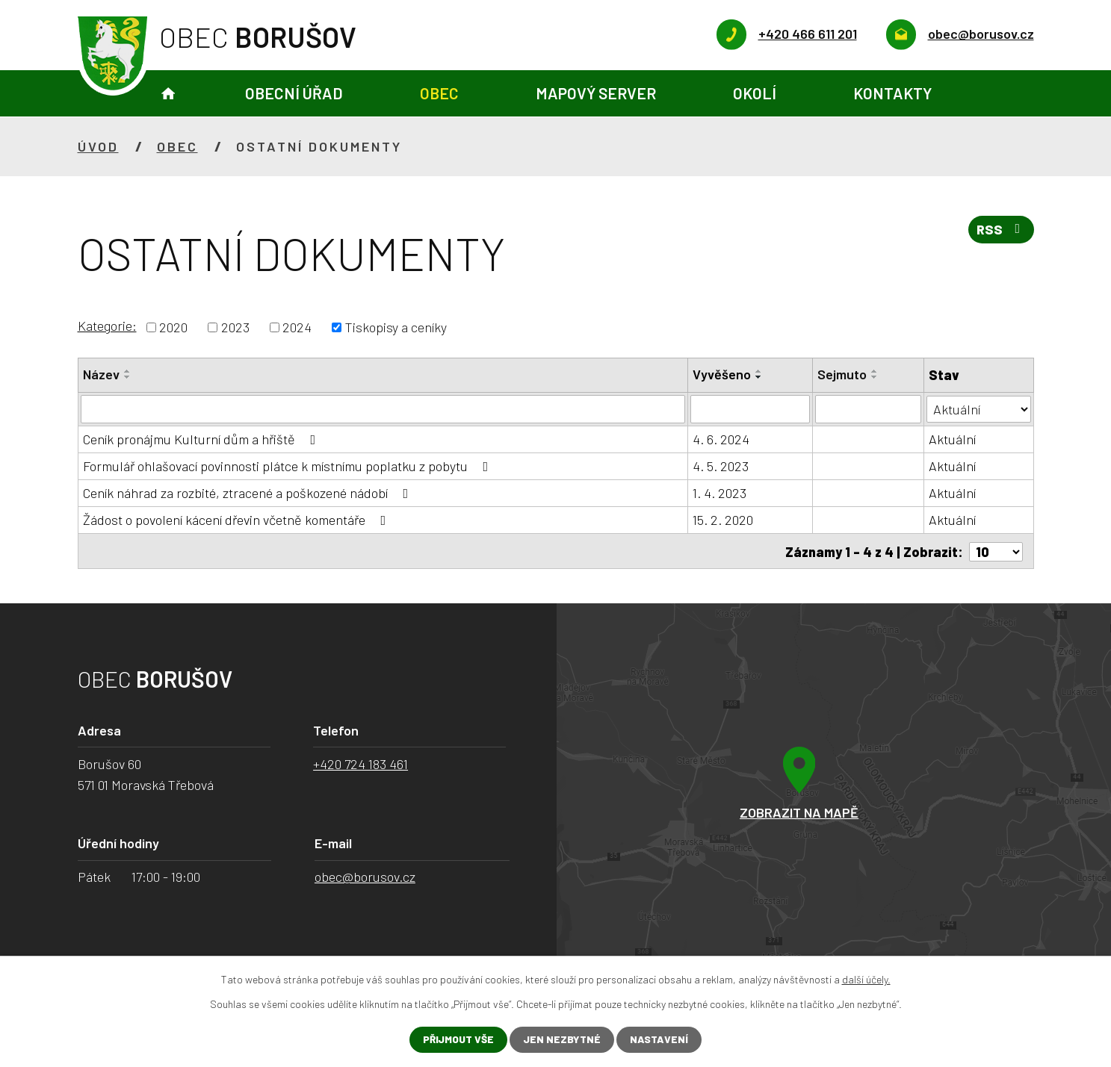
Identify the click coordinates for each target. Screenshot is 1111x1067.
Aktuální (952, 439)
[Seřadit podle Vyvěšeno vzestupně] (759, 371)
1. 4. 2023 (719, 493)
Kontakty (892, 93)
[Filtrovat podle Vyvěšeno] (750, 409)
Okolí (754, 93)
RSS (1000, 231)
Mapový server (596, 93)
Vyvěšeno (722, 374)
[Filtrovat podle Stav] (978, 408)
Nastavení (660, 1039)
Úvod (168, 93)
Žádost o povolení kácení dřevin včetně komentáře (237, 519)
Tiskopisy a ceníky (396, 327)
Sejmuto (842, 374)
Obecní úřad (294, 93)
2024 (297, 327)
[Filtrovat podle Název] (383, 409)
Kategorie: (107, 325)
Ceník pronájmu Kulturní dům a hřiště (202, 439)
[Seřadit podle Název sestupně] (128, 377)
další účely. (866, 979)
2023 (235, 327)
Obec (439, 93)
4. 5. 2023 (721, 466)
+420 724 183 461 (360, 764)
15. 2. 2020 (723, 519)
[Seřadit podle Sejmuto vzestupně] (875, 371)
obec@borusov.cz (365, 876)
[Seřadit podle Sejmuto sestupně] (875, 377)
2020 (173, 327)
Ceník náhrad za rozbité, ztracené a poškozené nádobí (249, 493)
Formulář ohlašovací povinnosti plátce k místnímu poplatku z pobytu (289, 466)
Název (101, 374)
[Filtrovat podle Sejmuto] (868, 409)
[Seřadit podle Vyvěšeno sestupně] (759, 377)
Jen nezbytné (562, 1039)
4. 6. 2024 (721, 439)
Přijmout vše (457, 1039)
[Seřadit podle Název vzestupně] (128, 371)
